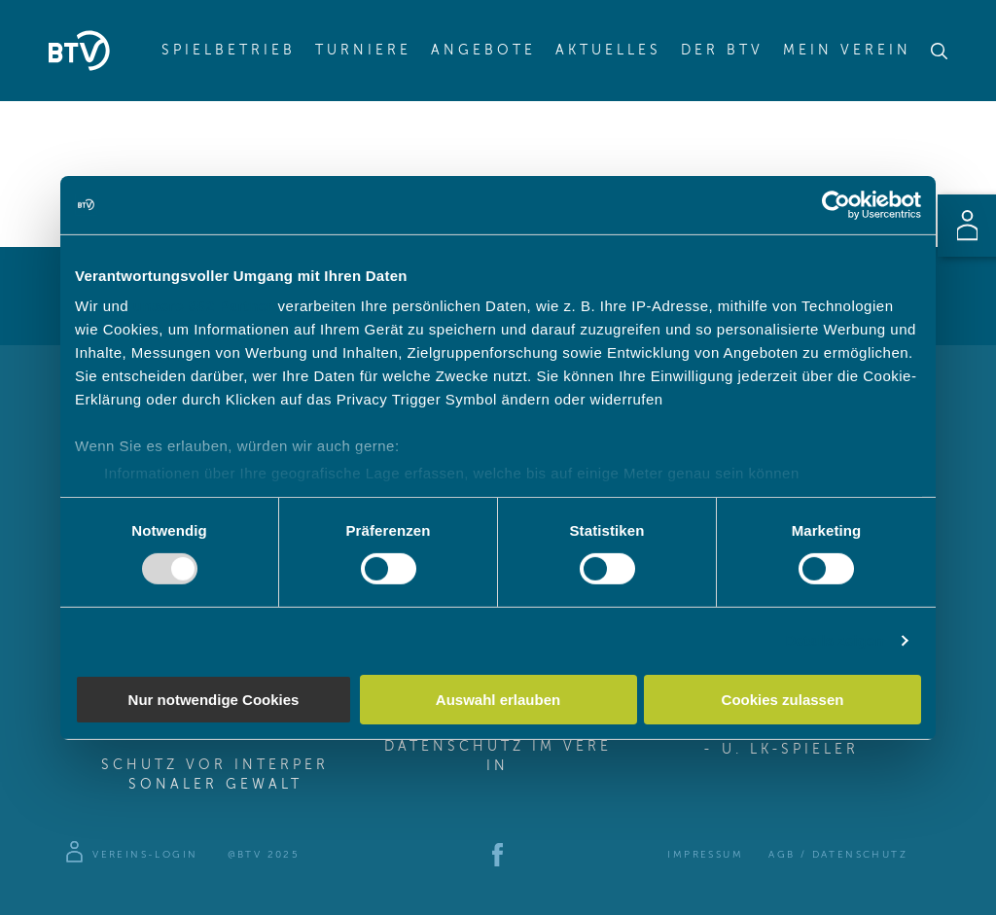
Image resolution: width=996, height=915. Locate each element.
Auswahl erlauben (498, 699)
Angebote (483, 50)
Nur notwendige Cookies (214, 699)
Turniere (363, 50)
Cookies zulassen (783, 699)
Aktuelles (608, 50)
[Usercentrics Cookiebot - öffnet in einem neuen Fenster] (836, 204)
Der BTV (722, 50)
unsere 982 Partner (203, 306)
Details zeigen (834, 640)
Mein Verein (847, 50)
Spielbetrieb (228, 50)
